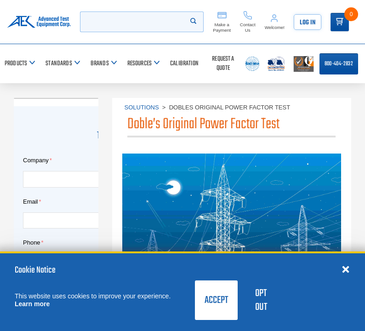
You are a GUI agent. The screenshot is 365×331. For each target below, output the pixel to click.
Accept (216, 300)
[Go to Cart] (340, 22)
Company (36, 160)
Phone (31, 242)
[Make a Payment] (222, 21)
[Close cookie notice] (345, 269)
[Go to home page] (39, 21)
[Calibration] (184, 63)
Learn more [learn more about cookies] (32, 304)
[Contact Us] (248, 21)
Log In (307, 22)
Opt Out (261, 300)
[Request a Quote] (223, 63)
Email (30, 201)
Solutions (142, 107)
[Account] (275, 21)
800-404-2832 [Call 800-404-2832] (339, 63)
